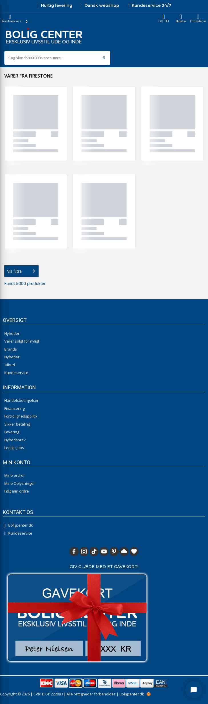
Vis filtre (22, 271)
